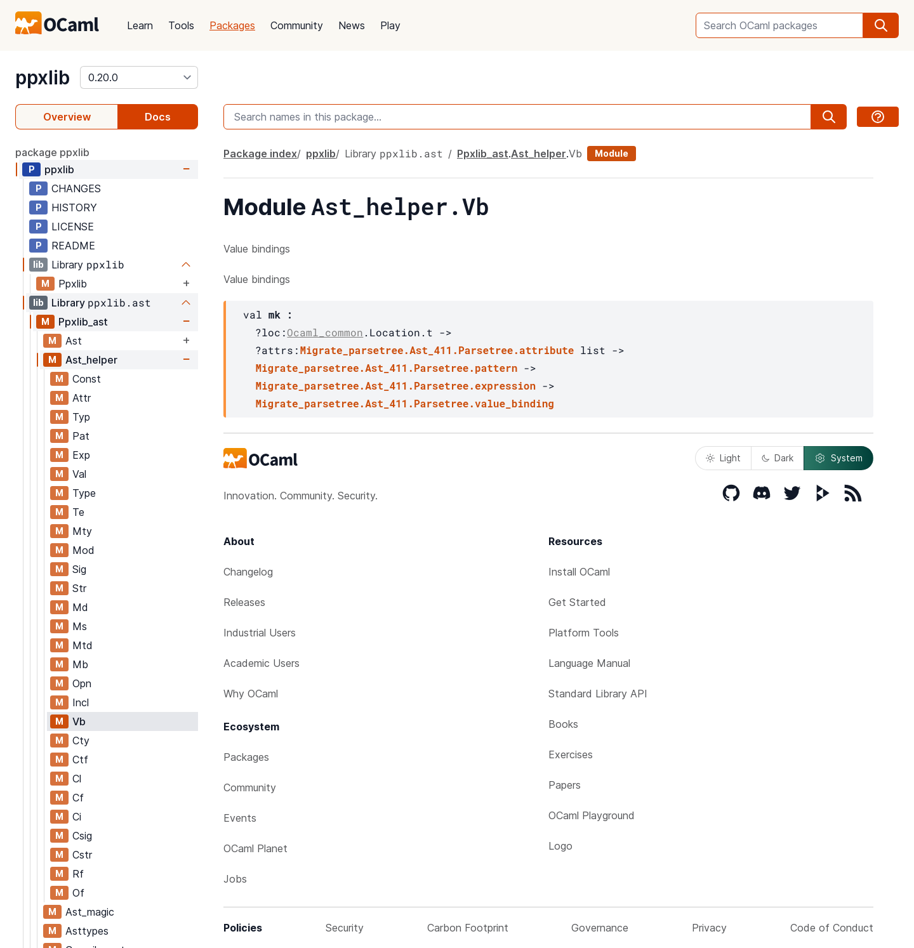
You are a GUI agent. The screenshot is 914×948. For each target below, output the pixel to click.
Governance (599, 927)
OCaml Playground (591, 815)
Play (390, 25)
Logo (560, 845)
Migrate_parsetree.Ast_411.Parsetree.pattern (386, 367)
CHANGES (76, 188)
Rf (78, 873)
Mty (82, 531)
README (73, 245)
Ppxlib (72, 283)
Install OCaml (579, 571)
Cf (78, 797)
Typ (81, 417)
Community (296, 25)
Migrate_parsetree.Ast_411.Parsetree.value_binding (404, 403)
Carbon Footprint (467, 927)
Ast (73, 340)
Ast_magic (89, 911)
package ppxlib (52, 152)
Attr (81, 398)
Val (79, 474)
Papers (564, 785)
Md (80, 607)
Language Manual (589, 663)
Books (563, 724)
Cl (76, 778)
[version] (139, 77)
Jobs (235, 878)
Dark (777, 457)
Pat (80, 436)
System (838, 458)
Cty (80, 740)
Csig (82, 835)
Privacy (709, 927)
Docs (158, 116)
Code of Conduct (831, 927)
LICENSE (72, 226)
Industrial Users (259, 632)
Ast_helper (91, 359)
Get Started (577, 602)
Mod (83, 550)
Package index (260, 153)
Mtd (82, 645)
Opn (81, 683)
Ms (79, 626)
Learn (140, 25)
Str (79, 588)
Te (78, 512)
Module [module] (611, 153)
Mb (80, 664)
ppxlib (42, 77)
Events (239, 818)
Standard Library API (597, 693)
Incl (80, 702)
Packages (232, 25)
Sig (79, 569)
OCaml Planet (255, 848)
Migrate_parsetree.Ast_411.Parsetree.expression (395, 385)
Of (78, 892)
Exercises (570, 754)
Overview (67, 116)
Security (345, 927)
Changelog (248, 571)
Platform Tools (583, 632)
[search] (881, 25)
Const (86, 378)
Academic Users (261, 663)
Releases (244, 602)
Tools (181, 25)
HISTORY (74, 207)
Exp (81, 455)
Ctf (80, 759)
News (351, 25)
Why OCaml (250, 693)
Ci (76, 816)
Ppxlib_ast (83, 321)
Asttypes (87, 931)
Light (723, 457)
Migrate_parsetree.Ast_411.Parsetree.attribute (437, 350)
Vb (79, 721)
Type (84, 493)
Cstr (82, 854)
